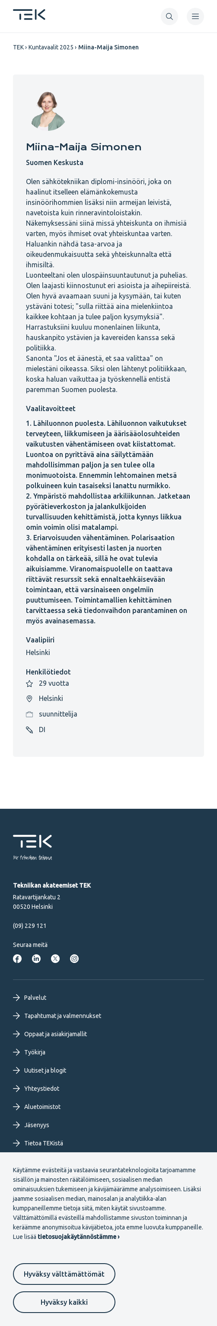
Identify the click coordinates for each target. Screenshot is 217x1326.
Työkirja (29, 1052)
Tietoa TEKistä (38, 1143)
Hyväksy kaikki (64, 1302)
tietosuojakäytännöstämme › (78, 1236)
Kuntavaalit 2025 (51, 47)
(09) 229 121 (30, 925)
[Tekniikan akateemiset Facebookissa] (17, 958)
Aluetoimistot (37, 1106)
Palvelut (29, 997)
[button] (169, 16)
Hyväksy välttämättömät (64, 1274)
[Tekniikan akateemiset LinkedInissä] (36, 958)
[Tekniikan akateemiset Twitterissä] (55, 958)
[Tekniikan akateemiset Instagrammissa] (74, 958)
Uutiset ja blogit (39, 1070)
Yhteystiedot (36, 1088)
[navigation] (195, 16)
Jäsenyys (31, 1125)
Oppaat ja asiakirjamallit (50, 1034)
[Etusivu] (29, 17)
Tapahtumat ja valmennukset (57, 1015)
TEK (18, 47)
